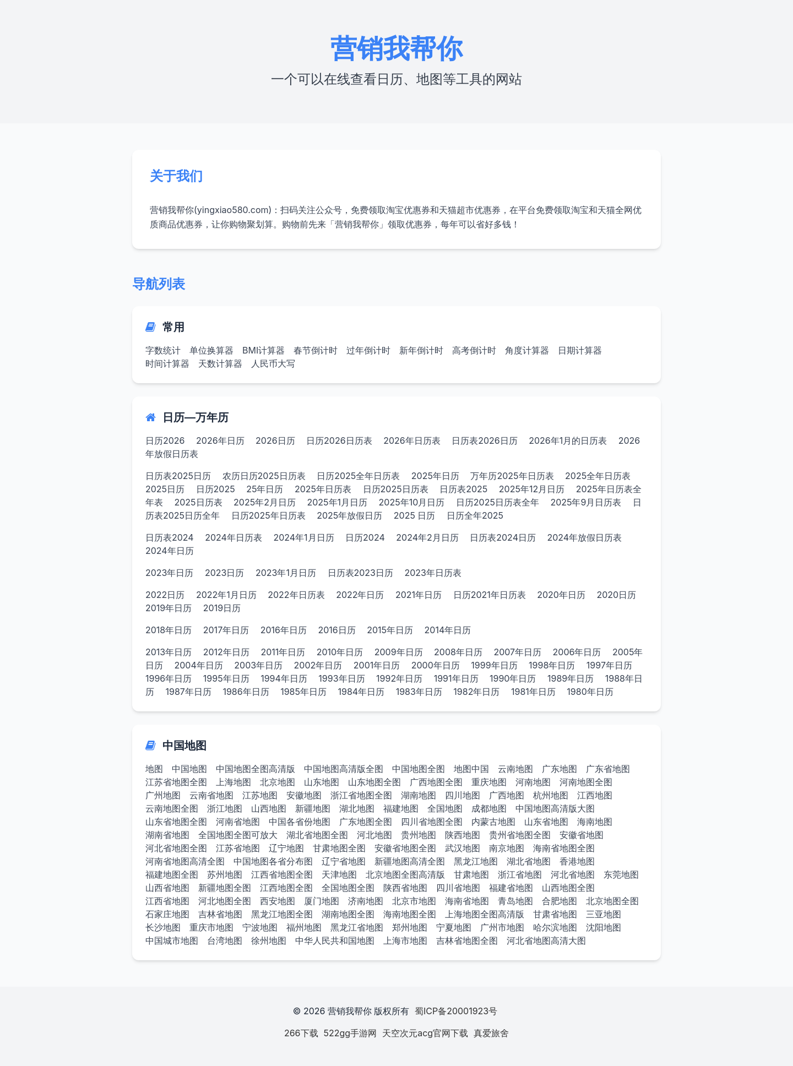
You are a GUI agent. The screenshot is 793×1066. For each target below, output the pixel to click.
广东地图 (559, 768)
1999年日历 (494, 665)
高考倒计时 (474, 350)
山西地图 (268, 808)
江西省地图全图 (282, 874)
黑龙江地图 (476, 861)
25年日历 (264, 488)
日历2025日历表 (395, 488)
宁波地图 (260, 927)
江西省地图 (167, 900)
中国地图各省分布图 (273, 861)
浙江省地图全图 (361, 795)
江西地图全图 (286, 887)
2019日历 (222, 607)
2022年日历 (360, 594)
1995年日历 (226, 678)
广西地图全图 (436, 781)
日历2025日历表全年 (497, 502)
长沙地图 (163, 927)
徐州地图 (268, 940)
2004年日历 (199, 665)
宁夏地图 (453, 927)
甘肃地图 (471, 874)
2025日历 (164, 488)
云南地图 (515, 768)
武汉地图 (462, 847)
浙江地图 (224, 808)
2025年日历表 (323, 488)
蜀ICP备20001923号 (456, 1010)
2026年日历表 (412, 440)
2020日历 (616, 594)
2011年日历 (282, 651)
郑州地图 (409, 927)
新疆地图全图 (224, 887)
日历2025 (215, 488)
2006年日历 (577, 651)
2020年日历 (561, 594)
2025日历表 (198, 502)
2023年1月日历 (286, 572)
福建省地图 (511, 887)
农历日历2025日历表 (264, 475)
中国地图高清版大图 (555, 808)
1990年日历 (513, 678)
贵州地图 (418, 834)
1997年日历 (609, 665)
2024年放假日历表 (584, 537)
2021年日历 (418, 594)
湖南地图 (418, 795)
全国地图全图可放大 (238, 834)
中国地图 (189, 768)
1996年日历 (168, 678)
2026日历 (275, 440)
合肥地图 (559, 900)
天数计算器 (220, 363)
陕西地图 (462, 834)
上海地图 (233, 781)
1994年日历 (283, 678)
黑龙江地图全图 (282, 914)
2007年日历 (517, 651)
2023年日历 (169, 572)
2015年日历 (390, 629)
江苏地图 (260, 795)
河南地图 (533, 781)
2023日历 (225, 572)
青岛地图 (515, 900)
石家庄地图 (167, 914)
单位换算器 (211, 350)
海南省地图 (467, 900)
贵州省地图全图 (520, 834)
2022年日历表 (296, 594)
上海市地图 (405, 940)
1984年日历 (361, 691)
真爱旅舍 (491, 1032)
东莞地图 (621, 874)
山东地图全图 (374, 781)
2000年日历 (435, 665)
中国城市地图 (171, 940)
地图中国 (471, 768)
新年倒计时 (421, 350)
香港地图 (577, 861)
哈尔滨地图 (555, 927)
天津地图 (339, 874)
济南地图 (365, 900)
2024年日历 (169, 550)
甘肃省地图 (555, 914)
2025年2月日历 (264, 502)
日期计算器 (580, 350)
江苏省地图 (238, 847)
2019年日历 (168, 607)
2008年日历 (458, 651)
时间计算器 (167, 363)
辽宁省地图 (344, 861)
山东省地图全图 (176, 821)
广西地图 (506, 795)
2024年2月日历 (427, 537)
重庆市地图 (211, 927)
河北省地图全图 (176, 847)
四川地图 (462, 795)
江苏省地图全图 (176, 781)
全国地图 (445, 808)
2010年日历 (340, 651)
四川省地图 (458, 887)
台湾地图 (224, 940)
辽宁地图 (286, 847)
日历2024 (365, 537)
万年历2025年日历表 (511, 475)
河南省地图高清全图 (185, 861)
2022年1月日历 (226, 594)
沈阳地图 (603, 927)
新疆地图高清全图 (409, 861)
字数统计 (163, 350)
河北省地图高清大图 (546, 940)
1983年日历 (419, 691)
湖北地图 (356, 808)
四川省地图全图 (432, 821)
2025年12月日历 (531, 488)
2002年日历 (318, 665)
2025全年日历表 (598, 475)
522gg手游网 (350, 1032)
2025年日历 (435, 475)
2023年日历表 (433, 572)
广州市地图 (502, 927)
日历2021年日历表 (489, 594)
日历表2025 (463, 488)
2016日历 (336, 629)
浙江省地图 (520, 874)
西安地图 (277, 900)
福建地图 (401, 808)
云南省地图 (211, 795)
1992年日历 (399, 678)
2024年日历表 (233, 537)
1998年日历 (552, 665)
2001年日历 (377, 665)
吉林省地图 (220, 914)
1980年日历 (590, 691)
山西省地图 (167, 887)
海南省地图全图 (564, 847)
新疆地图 (312, 808)
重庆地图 (489, 781)
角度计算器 (527, 350)
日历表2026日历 (485, 440)
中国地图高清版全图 (343, 768)
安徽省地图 (582, 834)
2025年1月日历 (337, 502)
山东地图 (321, 781)
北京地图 (277, 781)
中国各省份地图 (299, 821)
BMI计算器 (263, 350)
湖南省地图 (167, 834)
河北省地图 (573, 874)
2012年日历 (226, 651)
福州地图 (304, 927)
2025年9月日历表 (585, 502)
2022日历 (164, 594)
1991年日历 (456, 678)
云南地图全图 (171, 808)
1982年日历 (476, 691)
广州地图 (163, 795)
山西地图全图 (568, 887)
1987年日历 (188, 691)
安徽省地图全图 (405, 847)
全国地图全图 (348, 887)
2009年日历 (398, 651)
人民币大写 (273, 363)
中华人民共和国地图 (334, 940)
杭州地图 (550, 795)
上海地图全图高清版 (484, 914)
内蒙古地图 (493, 821)
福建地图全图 (171, 874)
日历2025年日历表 (268, 515)
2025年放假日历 (349, 515)
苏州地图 (224, 874)
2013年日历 (168, 651)
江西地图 (594, 795)
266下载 (301, 1032)
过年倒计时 (368, 350)
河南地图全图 (586, 781)
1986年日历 (245, 691)
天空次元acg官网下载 (425, 1032)
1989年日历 (570, 678)
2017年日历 (226, 629)
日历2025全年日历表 (358, 475)
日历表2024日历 (503, 537)
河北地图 (374, 834)
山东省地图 (546, 821)
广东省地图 (608, 768)
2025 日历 (415, 515)
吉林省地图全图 (467, 940)
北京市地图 (414, 900)
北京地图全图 (612, 900)
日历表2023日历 (361, 572)
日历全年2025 (475, 515)
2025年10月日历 (412, 502)
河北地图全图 (224, 900)
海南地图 (594, 821)
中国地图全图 (418, 768)
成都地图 (489, 808)
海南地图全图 (409, 914)
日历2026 (165, 440)
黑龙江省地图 (356, 927)
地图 (154, 768)
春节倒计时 (316, 350)
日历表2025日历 (178, 475)
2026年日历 (220, 440)
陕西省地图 (405, 887)
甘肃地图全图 (339, 847)
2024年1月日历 (303, 537)
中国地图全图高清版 (255, 768)
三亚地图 (603, 914)
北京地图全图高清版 (405, 874)
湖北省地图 (529, 861)
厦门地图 (321, 900)
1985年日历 (303, 691)
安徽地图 (304, 795)
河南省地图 (238, 821)
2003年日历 (258, 665)
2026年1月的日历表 (568, 440)
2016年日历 (283, 629)
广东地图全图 (365, 821)
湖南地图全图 (348, 914)
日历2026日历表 (339, 440)
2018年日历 (168, 629)
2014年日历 (448, 629)
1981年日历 (533, 691)
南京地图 (506, 847)
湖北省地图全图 (317, 834)
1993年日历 (341, 678)
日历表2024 (169, 537)
